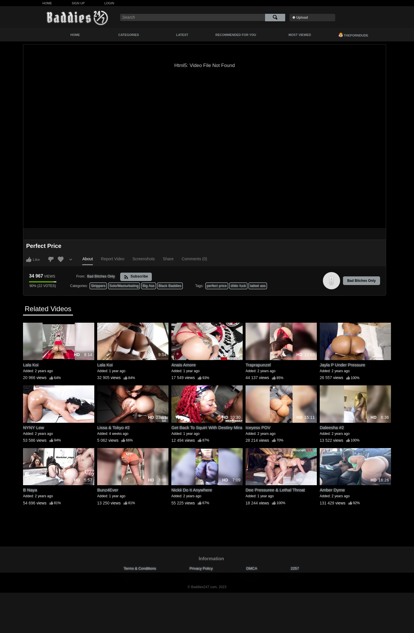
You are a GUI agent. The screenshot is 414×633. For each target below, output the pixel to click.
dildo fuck (238, 286)
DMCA (251, 568)
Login (109, 3)
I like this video (28, 259)
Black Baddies (169, 286)
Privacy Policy (201, 568)
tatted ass (258, 286)
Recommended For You (235, 35)
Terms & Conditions (140, 568)
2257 (295, 568)
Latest (182, 35)
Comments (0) (194, 259)
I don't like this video (50, 259)
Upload (302, 18)
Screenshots (144, 259)
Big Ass (149, 286)
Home (47, 3)
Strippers (98, 286)
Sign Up (78, 3)
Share (168, 259)
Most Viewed (299, 35)
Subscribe (136, 276)
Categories (128, 35)
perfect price (217, 286)
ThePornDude (353, 34)
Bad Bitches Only (361, 281)
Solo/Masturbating (124, 286)
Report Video (112, 259)
